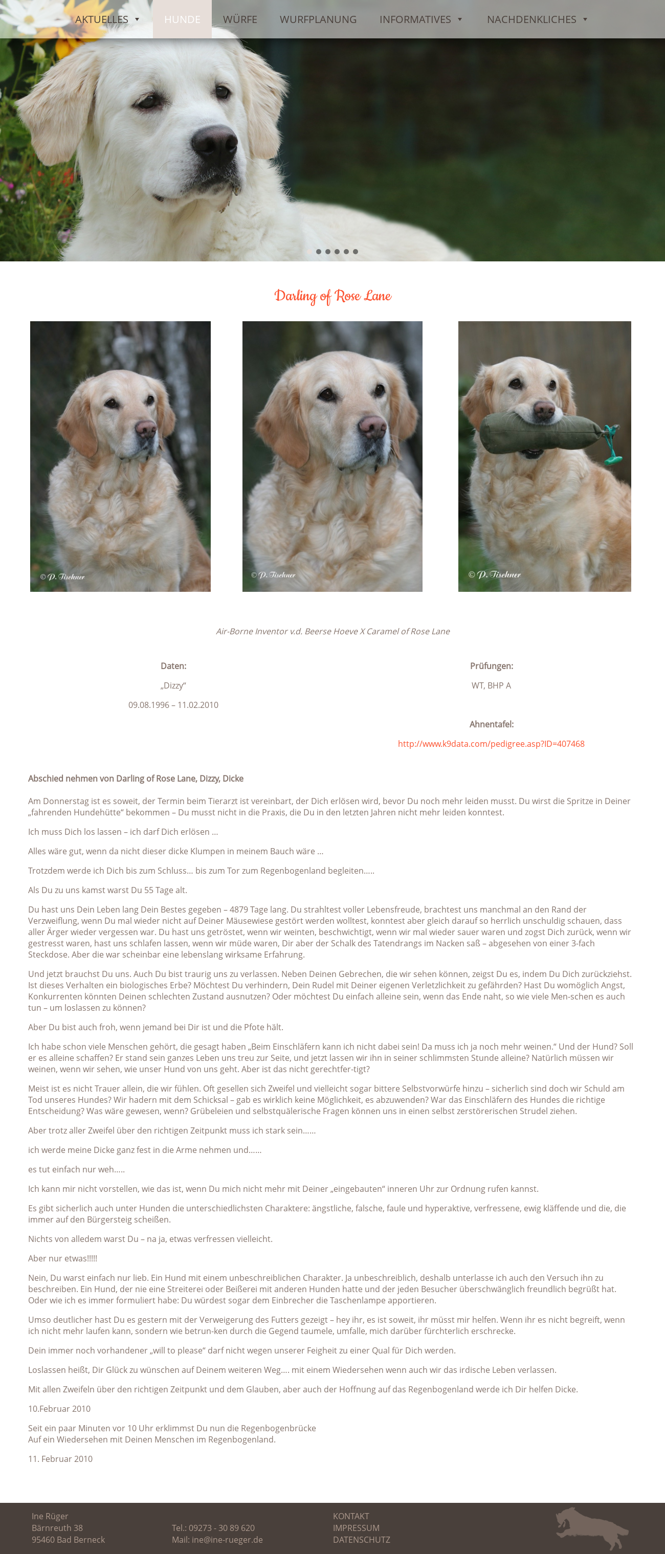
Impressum (356, 1528)
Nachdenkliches (538, 19)
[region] (332, 130)
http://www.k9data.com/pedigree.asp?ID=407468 (491, 743)
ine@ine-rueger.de (227, 1539)
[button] (309, 251)
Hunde (182, 19)
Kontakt (351, 1516)
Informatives (422, 19)
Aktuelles (108, 19)
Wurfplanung (318, 19)
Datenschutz (361, 1539)
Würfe (240, 19)
